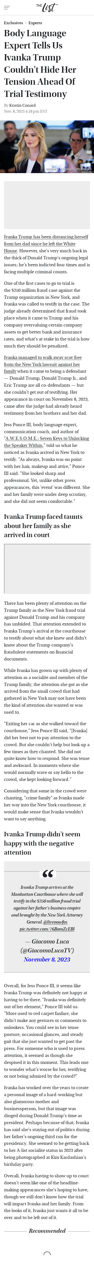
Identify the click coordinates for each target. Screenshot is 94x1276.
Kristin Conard (22, 105)
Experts (35, 23)
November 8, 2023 (47, 959)
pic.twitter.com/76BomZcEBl (47, 929)
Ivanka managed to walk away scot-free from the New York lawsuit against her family (43, 364)
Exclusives (13, 23)
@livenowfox (55, 922)
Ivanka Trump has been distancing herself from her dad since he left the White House (46, 244)
